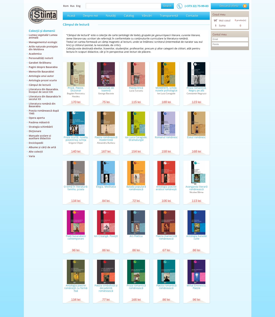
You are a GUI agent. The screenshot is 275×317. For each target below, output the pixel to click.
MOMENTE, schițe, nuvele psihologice (166, 89)
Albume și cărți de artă (42, 147)
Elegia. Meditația (106, 186)
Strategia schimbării (41, 126)
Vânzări (147, 15)
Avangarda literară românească (196, 188)
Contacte (192, 15)
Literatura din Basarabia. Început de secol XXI (44, 91)
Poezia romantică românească (166, 287)
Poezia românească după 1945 (44, 112)
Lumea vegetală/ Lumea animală (43, 36)
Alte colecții (36, 151)
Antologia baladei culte (196, 237)
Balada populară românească (136, 188)
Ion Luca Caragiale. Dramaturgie (136, 139)
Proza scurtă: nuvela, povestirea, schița (76, 139)
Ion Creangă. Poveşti (106, 236)
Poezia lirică (136, 87)
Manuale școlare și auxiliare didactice (40, 137)
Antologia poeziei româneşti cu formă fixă (75, 288)
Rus (72, 6)
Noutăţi (111, 15)
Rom (66, 6)
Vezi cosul (224, 20)
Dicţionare (35, 131)
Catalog (129, 15)
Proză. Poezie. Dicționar (76, 89)
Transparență (169, 15)
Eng (78, 6)
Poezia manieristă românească (166, 237)
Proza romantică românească (136, 287)
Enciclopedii (36, 142)
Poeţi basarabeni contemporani (76, 237)
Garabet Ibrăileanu (40, 62)
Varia (32, 156)
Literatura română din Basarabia (42, 105)
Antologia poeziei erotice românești (166, 188)
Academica (35, 53)
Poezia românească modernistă (106, 139)
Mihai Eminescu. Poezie (196, 287)
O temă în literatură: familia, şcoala (76, 188)
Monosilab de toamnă (106, 89)
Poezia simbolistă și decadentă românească (106, 288)
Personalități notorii (41, 58)
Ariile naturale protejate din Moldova (43, 48)
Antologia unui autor (41, 76)
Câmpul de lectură (40, 85)
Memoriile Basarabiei (41, 71)
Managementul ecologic (43, 42)
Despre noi (90, 15)
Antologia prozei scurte (43, 80)
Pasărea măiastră (39, 122)
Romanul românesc (166, 137)
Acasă (71, 15)
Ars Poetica (136, 236)
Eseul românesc (196, 137)
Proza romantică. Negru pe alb (196, 89)
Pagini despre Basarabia (43, 67)
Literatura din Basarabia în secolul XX (45, 98)
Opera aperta (37, 117)
